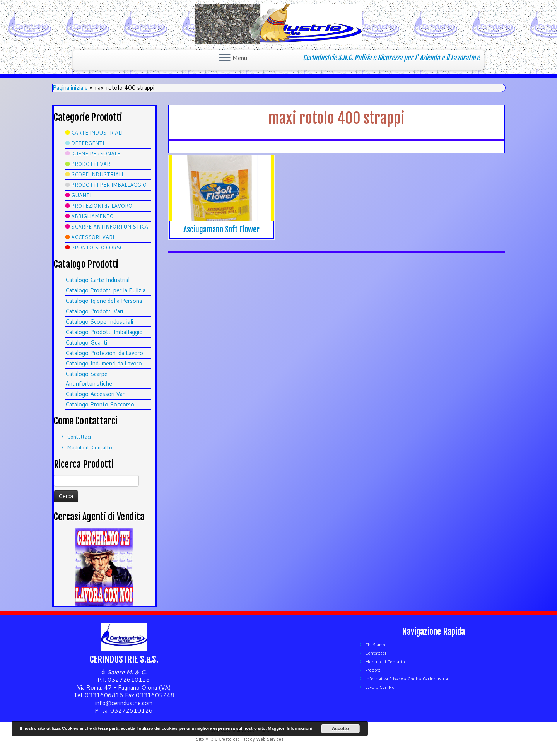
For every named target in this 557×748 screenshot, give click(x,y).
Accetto (340, 728)
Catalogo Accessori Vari (95, 394)
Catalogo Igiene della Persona (103, 301)
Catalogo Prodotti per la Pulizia (105, 290)
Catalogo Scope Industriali (99, 322)
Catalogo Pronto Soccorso (99, 404)
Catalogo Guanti (86, 342)
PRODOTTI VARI (91, 164)
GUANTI (81, 195)
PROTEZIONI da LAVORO (101, 205)
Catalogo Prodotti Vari (94, 311)
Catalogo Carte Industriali (98, 280)
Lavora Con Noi (380, 687)
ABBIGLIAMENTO (92, 216)
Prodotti (373, 670)
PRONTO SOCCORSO (97, 247)
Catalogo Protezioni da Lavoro (104, 353)
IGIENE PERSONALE (95, 153)
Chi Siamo (375, 645)
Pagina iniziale (70, 88)
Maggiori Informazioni (290, 728)
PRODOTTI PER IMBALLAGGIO (109, 184)
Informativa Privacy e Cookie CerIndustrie (406, 679)
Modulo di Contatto (89, 447)
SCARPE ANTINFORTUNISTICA (109, 226)
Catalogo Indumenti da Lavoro (103, 363)
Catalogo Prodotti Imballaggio (104, 332)
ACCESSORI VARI (92, 237)
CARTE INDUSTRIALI (97, 132)
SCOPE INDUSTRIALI (97, 174)
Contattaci (79, 436)
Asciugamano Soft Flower (221, 229)
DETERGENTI (87, 143)
